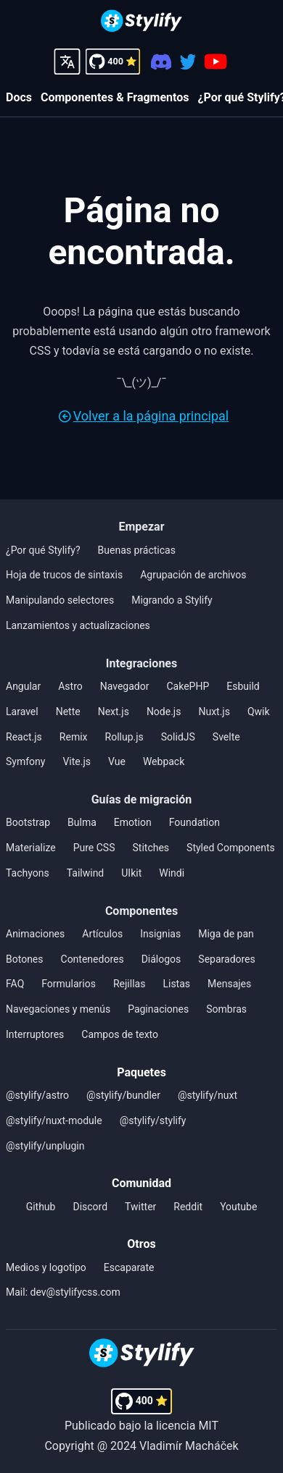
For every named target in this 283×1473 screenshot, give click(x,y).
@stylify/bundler (123, 1095)
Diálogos (161, 959)
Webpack (163, 761)
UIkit (131, 873)
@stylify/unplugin (45, 1146)
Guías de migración (141, 799)
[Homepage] (141, 22)
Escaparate (129, 1267)
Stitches (151, 847)
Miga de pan (226, 934)
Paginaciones (158, 1009)
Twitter (140, 1206)
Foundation (194, 822)
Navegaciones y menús (58, 1009)
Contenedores (92, 959)
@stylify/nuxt (207, 1095)
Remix (74, 737)
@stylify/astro (37, 1095)
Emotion (133, 822)
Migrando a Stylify (172, 600)
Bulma (82, 822)
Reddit (187, 1206)
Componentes (141, 911)
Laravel (22, 711)
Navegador (124, 686)
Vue (117, 761)
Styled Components (230, 847)
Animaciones (35, 934)
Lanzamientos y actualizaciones (78, 625)
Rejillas (129, 983)
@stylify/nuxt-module (54, 1120)
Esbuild (242, 686)
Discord (90, 1206)
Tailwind (85, 873)
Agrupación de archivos (193, 575)
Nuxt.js (214, 711)
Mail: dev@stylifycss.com (63, 1292)
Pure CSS (94, 847)
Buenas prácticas (137, 550)
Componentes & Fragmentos (115, 97)
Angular (23, 686)
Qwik (258, 711)
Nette (68, 711)
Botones (25, 959)
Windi (171, 873)
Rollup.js (124, 737)
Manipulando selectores (60, 600)
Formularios (68, 983)
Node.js (164, 711)
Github (41, 1206)
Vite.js (76, 761)
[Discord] (161, 62)
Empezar (141, 526)
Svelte (226, 737)
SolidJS (178, 737)
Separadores (226, 959)
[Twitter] (187, 62)
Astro (70, 686)
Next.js (113, 711)
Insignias (160, 934)
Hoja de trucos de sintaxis (64, 575)
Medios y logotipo (46, 1267)
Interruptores (35, 1034)
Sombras (226, 1009)
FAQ (15, 983)
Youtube (238, 1206)
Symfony (25, 761)
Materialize (31, 847)
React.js (24, 737)
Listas (176, 983)
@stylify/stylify (153, 1120)
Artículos (102, 934)
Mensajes (229, 983)
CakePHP (187, 686)
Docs (19, 97)
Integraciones (141, 663)
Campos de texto (119, 1034)
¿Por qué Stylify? (43, 550)
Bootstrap (28, 822)
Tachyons (27, 873)
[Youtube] (216, 61)
